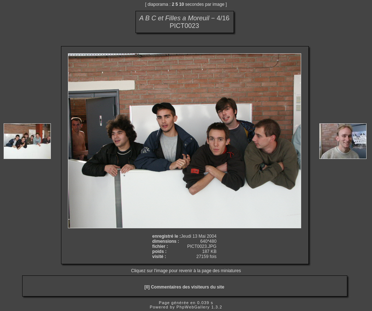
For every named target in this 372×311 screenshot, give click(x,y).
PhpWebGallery (193, 307)
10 (181, 4)
